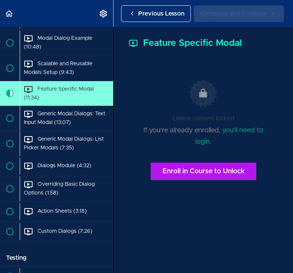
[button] (9, 13)
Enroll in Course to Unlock (203, 171)
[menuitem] (103, 13)
